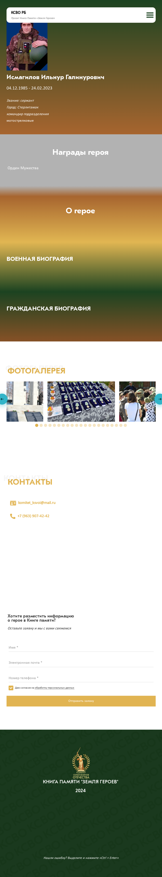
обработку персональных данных (54, 687)
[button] (36, 425)
